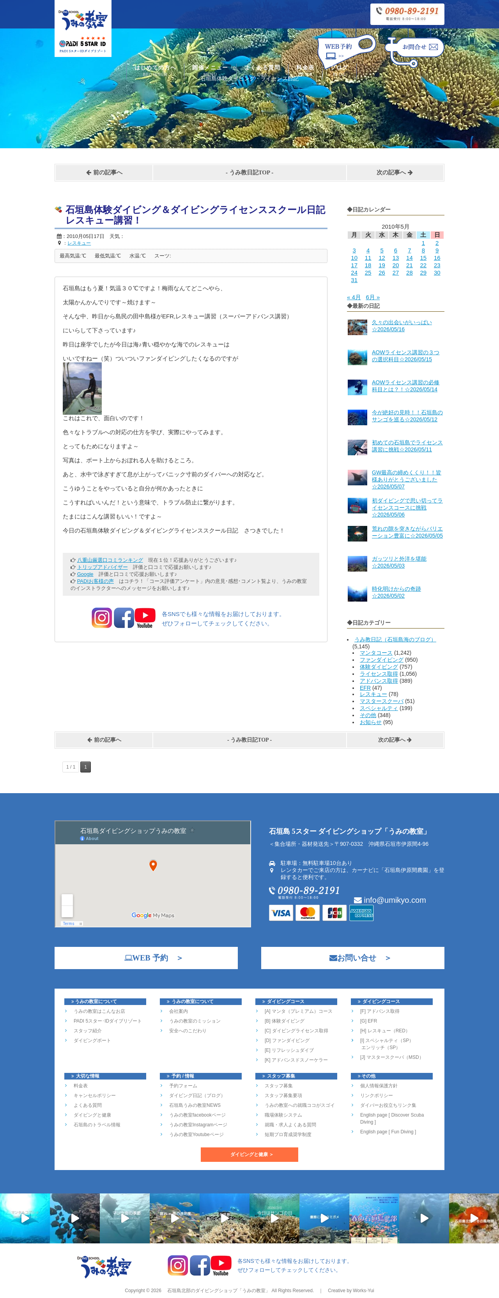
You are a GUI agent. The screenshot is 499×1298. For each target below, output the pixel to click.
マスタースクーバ (381, 701)
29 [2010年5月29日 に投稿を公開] (423, 272)
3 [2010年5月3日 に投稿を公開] (354, 250)
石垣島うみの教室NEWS (195, 1105)
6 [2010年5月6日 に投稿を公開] (395, 250)
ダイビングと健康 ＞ (252, 1154)
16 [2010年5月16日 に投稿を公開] (437, 257)
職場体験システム (283, 1115)
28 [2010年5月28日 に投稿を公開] (409, 272)
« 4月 (354, 297)
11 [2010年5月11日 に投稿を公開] (368, 257)
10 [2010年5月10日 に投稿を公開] (354, 257)
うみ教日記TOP (249, 172)
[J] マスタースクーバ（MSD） (392, 1057)
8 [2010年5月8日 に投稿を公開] (423, 250)
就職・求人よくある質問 (290, 1125)
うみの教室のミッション (195, 1021)
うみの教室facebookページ (197, 1115)
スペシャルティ (379, 708)
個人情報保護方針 (379, 1085)
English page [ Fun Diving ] (388, 1132)
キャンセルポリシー (95, 1095)
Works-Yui (363, 1290)
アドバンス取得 (379, 681)
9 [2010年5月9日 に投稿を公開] (437, 250)
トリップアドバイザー (102, 567)
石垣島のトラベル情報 (97, 1125)
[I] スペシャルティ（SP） (387, 1040)
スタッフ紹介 (88, 1030)
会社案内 (178, 1011)
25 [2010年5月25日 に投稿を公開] (368, 272)
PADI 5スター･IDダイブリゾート (108, 1021)
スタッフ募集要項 (283, 1095)
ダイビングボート (92, 1040)
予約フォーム (183, 1085)
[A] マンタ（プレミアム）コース (299, 1011)
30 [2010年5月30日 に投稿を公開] (437, 272)
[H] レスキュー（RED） (385, 1030)
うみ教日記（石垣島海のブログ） (395, 639)
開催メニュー (210, 71)
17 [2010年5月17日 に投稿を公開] (354, 265)
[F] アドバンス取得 (380, 1011)
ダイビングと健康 (92, 1115)
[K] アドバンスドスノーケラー (296, 1060)
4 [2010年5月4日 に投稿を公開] (368, 250)
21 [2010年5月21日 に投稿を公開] (409, 265)
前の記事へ (104, 172)
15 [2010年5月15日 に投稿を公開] (423, 257)
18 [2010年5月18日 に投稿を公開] (368, 265)
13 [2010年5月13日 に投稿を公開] (396, 257)
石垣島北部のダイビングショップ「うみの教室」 (218, 1290)
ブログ (339, 71)
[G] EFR (368, 1021)
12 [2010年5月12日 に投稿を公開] (382, 257)
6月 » (373, 297)
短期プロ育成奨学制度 (288, 1134)
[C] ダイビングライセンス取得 (296, 1030)
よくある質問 (262, 71)
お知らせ (371, 722)
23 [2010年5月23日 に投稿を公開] (437, 265)
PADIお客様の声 (95, 581)
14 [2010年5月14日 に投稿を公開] (409, 257)
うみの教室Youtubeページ (196, 1134)
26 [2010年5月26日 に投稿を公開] (382, 272)
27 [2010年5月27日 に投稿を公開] (396, 272)
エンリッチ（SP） (380, 1047)
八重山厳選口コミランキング (110, 560)
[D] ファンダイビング (287, 1040)
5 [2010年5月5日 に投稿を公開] (381, 250)
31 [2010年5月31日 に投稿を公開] (354, 280)
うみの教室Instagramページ (198, 1125)
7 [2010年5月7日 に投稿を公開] (409, 250)
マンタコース (376, 653)
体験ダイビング (379, 667)
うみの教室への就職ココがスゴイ (300, 1105)
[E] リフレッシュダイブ (289, 1050)
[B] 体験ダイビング (284, 1021)
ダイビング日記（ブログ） (197, 1095)
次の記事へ (395, 172)
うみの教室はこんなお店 (99, 1011)
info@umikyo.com (390, 900)
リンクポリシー (376, 1095)
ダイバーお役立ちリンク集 (388, 1105)
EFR (365, 688)
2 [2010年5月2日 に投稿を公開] (437, 243)
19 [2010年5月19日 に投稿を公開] (382, 265)
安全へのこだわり (188, 1030)
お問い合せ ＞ (357, 958)
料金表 (305, 71)
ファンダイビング (381, 660)
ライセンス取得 (379, 674)
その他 (368, 715)
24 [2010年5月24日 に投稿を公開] (354, 272)
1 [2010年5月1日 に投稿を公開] (423, 243)
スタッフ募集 (279, 1085)
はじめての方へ (155, 71)
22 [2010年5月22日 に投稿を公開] (423, 265)
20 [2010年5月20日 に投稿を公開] (396, 265)
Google (85, 574)
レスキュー (373, 694)
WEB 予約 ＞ (150, 958)
